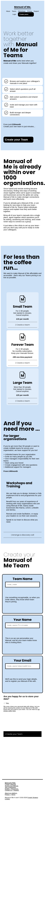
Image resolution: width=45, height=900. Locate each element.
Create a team (23, 324)
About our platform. (11, 794)
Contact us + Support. (12, 791)
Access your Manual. (12, 787)
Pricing (29, 11)
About (8, 11)
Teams (14, 11)
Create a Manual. (10, 785)
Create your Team (16, 139)
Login (14, 14)
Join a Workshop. (10, 788)
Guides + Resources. (12, 790)
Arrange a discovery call (23, 535)
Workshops (21, 11)
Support (36, 11)
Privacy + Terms (10, 796)
